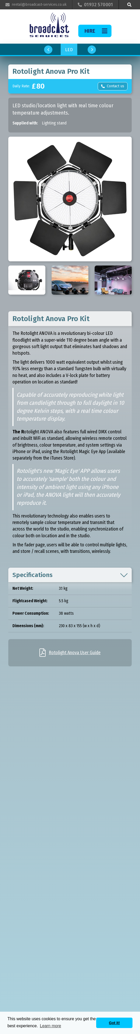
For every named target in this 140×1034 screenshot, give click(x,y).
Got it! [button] (114, 1023)
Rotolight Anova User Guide (75, 652)
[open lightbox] (70, 199)
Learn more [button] (50, 1026)
